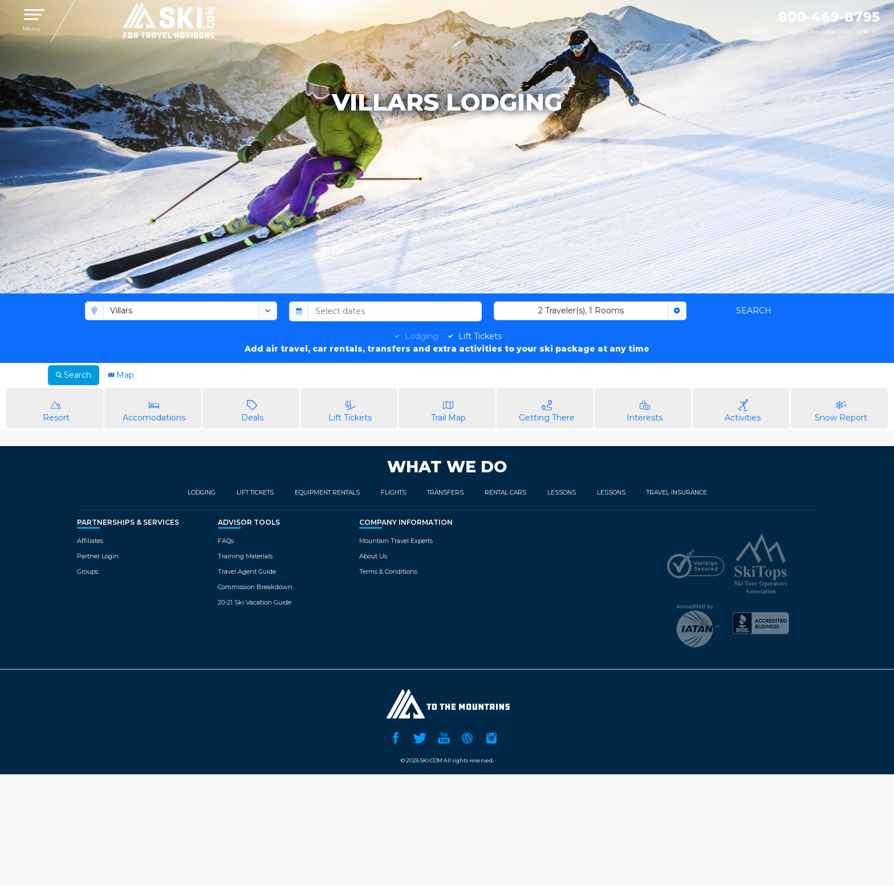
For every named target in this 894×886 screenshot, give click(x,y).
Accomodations (154, 408)
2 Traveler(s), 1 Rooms (581, 310)
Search (753, 310)
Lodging (421, 336)
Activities (743, 408)
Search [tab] (73, 375)
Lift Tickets (480, 336)
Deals (252, 408)
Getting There (546, 408)
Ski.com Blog (467, 736)
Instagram (491, 736)
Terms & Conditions (388, 571)
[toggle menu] (268, 311)
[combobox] (181, 311)
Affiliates (90, 541)
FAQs (226, 541)
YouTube (443, 736)
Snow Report (841, 408)
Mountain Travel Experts (396, 541)
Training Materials (245, 556)
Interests (645, 408)
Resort (56, 408)
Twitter (419, 736)
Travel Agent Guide (247, 571)
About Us (373, 556)
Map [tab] (121, 375)
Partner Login (98, 556)
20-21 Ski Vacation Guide (254, 602)
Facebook (395, 736)
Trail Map (448, 408)
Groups (87, 571)
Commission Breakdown (255, 587)
